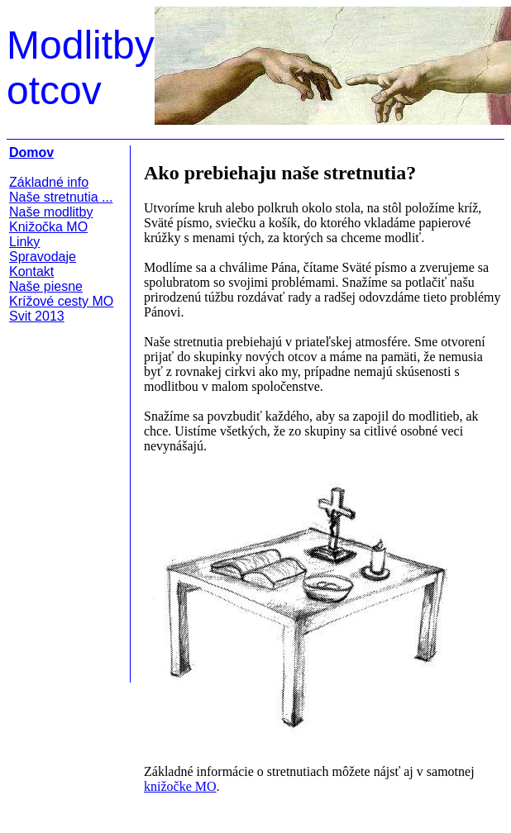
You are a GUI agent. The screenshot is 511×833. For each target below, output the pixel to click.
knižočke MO (180, 786)
